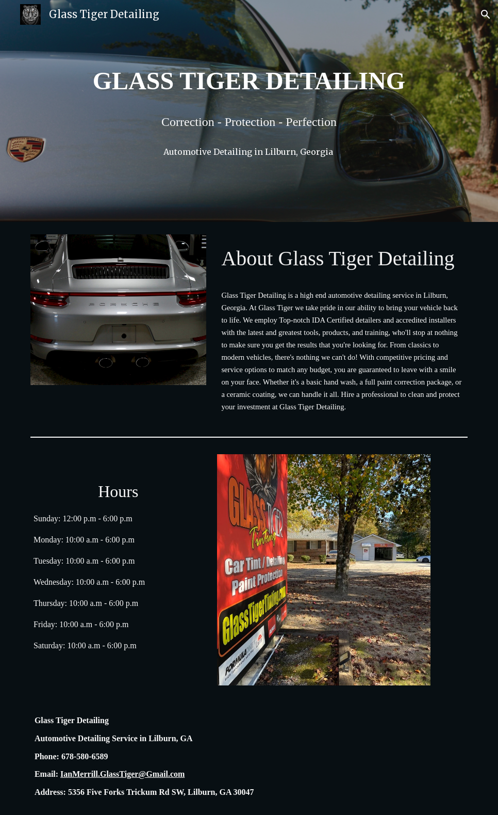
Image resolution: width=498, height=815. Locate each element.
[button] (485, 14)
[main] (249, 81)
